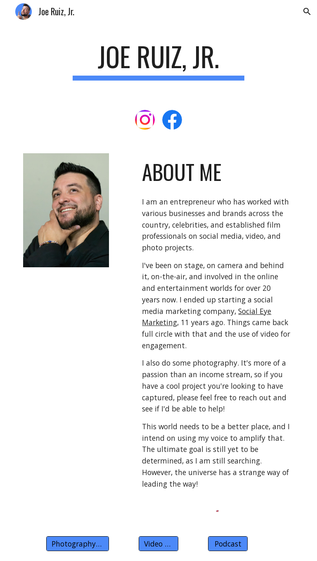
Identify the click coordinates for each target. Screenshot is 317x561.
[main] (158, 60)
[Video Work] (158, 543)
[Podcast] (227, 543)
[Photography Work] (77, 543)
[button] (307, 11)
